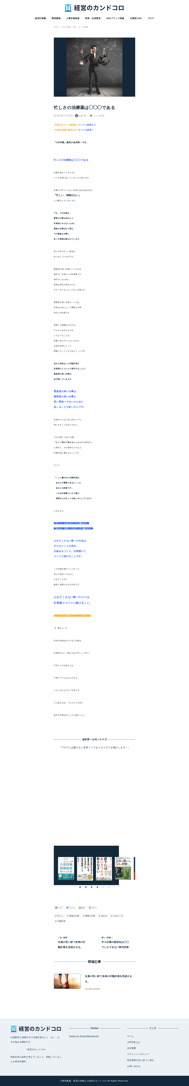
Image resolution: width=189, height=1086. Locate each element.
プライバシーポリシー (138, 1054)
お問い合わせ (133, 1066)
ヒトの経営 (99, 116)
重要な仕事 (90, 916)
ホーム (130, 1036)
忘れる (104, 916)
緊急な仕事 (74, 916)
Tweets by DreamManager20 (84, 1036)
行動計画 (61, 921)
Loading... (94, 795)
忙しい (60, 916)
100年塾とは (133, 1042)
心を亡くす (117, 916)
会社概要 (131, 1048)
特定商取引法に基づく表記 (140, 1060)
